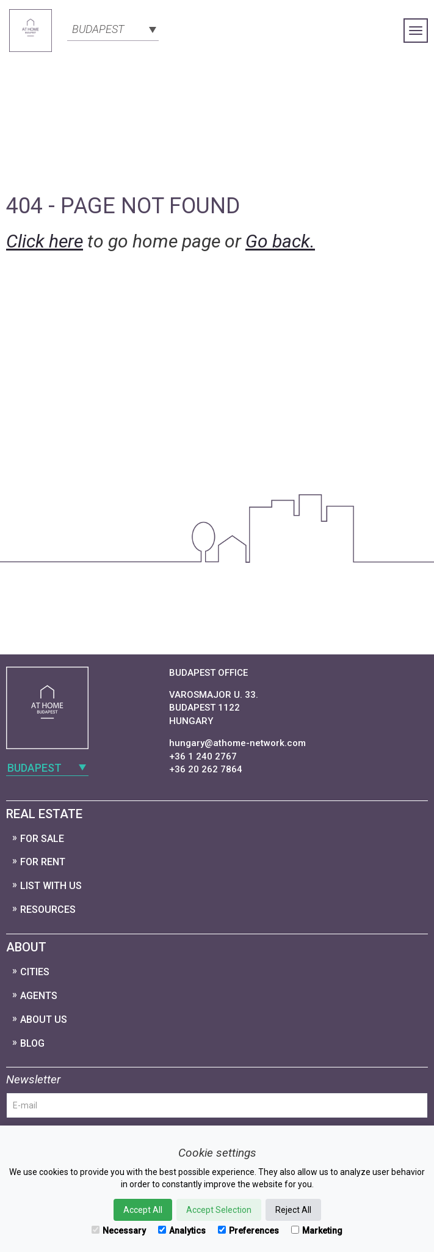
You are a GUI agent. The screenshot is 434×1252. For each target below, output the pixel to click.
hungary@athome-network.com (237, 743)
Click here (44, 241)
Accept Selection (218, 1210)
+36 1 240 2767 (203, 756)
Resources (48, 909)
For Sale (42, 838)
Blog (32, 1043)
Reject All (293, 1210)
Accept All (142, 1210)
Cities (34, 972)
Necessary (119, 1231)
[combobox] (113, 28)
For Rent (42, 862)
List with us (51, 885)
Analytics (182, 1231)
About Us (43, 1019)
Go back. (280, 241)
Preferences (248, 1231)
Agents (38, 995)
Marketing (316, 1231)
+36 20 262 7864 (205, 769)
